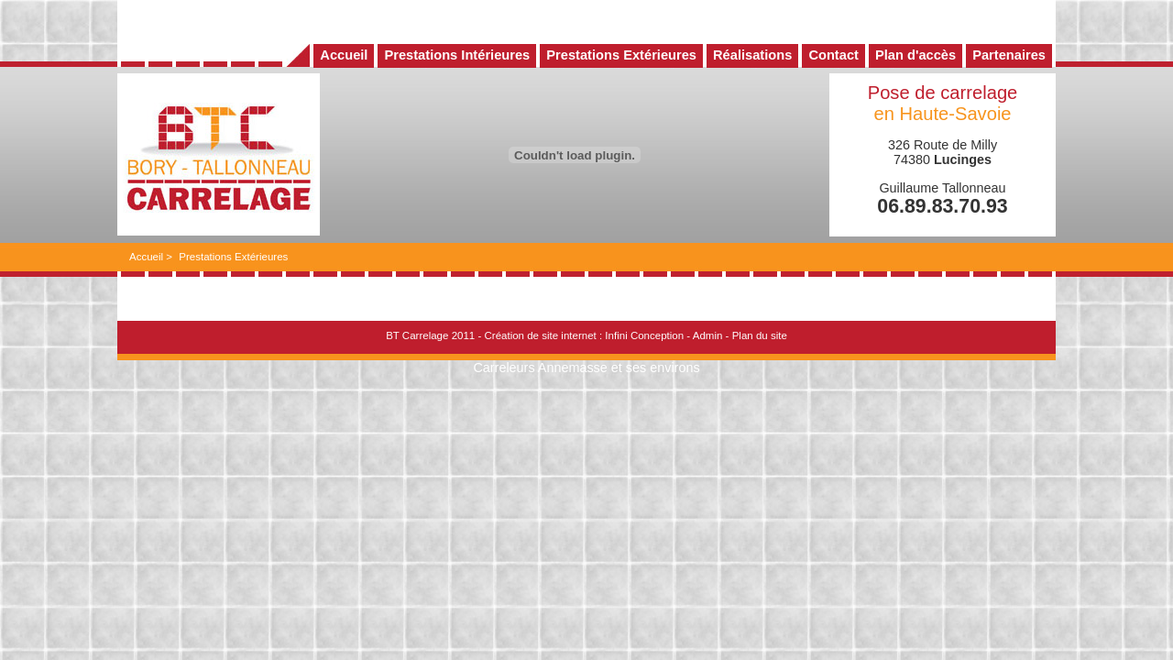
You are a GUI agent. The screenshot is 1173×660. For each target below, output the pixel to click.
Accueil (146, 256)
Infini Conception (644, 335)
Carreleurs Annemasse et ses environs (586, 367)
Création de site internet (540, 335)
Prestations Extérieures (233, 256)
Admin (708, 335)
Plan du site (759, 335)
